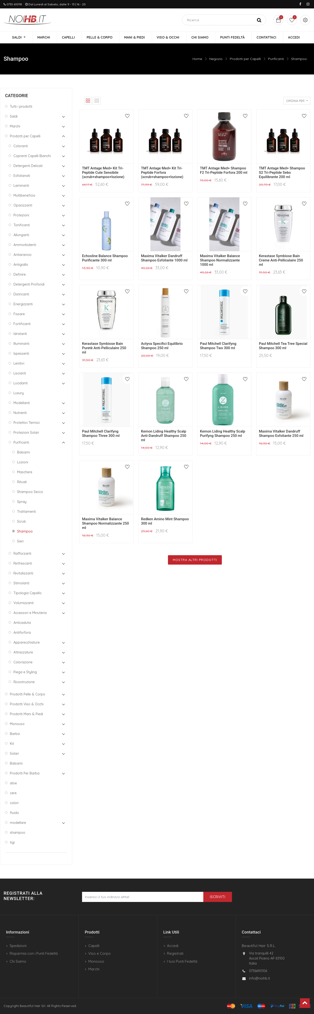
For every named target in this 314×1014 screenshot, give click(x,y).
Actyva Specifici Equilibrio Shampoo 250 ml (162, 346)
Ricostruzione (24, 682)
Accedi (172, 945)
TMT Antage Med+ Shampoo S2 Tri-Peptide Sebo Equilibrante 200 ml (282, 172)
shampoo (17, 833)
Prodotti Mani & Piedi (26, 714)
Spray (21, 502)
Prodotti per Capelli (245, 59)
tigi (12, 843)
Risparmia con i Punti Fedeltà (34, 953)
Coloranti (20, 146)
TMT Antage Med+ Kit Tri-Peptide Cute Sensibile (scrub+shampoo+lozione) (103, 172)
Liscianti (19, 373)
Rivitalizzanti (23, 573)
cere (13, 793)
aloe (13, 783)
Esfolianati (21, 176)
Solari (14, 754)
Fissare (19, 314)
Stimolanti (21, 583)
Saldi (14, 116)
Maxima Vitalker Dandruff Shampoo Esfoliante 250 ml (281, 433)
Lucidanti (20, 383)
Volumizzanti (23, 603)
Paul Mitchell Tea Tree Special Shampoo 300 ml (283, 346)
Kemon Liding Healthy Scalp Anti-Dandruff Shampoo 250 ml (163, 435)
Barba (15, 734)
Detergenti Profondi (29, 284)
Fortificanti (22, 324)
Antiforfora (22, 633)
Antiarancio (22, 255)
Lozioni (22, 462)
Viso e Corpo (99, 953)
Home (197, 59)
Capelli (93, 945)
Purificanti (276, 59)
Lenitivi (18, 363)
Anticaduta (22, 623)
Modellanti (21, 403)
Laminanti (21, 186)
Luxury (18, 393)
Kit (12, 744)
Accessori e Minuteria (30, 613)
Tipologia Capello (27, 593)
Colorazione (22, 662)
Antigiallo (20, 265)
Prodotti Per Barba (24, 773)
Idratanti (20, 334)
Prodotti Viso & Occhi (27, 704)
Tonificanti (21, 225)
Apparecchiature (26, 642)
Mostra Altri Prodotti (195, 560)
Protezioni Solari (26, 433)
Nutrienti (20, 413)
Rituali (22, 482)
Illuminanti (21, 344)
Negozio (216, 59)
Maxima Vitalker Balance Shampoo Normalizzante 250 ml (105, 523)
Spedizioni (18, 945)
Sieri (20, 541)
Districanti (21, 294)
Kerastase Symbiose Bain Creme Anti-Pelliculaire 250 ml (281, 260)
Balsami (23, 452)
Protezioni (21, 215)
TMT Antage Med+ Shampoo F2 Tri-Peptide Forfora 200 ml (223, 170)
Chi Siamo (18, 961)
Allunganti (21, 235)
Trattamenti (26, 512)
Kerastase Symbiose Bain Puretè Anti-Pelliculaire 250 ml (104, 348)
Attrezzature (23, 652)
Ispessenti (21, 354)
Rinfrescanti (22, 563)
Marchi (15, 126)
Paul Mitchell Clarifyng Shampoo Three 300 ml (101, 433)
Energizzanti (23, 304)
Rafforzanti (22, 554)
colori (14, 803)
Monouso (17, 724)
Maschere (24, 472)
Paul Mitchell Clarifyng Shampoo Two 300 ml (218, 346)
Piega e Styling (25, 672)
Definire (19, 275)
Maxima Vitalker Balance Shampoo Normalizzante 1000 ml (220, 260)
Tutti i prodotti (21, 107)
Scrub (21, 522)
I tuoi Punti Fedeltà (182, 961)
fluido (14, 813)
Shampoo (299, 59)
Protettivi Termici (26, 423)
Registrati (175, 953)
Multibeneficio (24, 195)
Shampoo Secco (30, 492)
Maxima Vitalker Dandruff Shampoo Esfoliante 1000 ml (164, 258)
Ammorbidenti (24, 245)
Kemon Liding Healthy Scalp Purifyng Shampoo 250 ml (222, 433)
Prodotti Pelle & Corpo (27, 694)
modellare (18, 823)
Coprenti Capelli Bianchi (32, 156)
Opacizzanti (22, 205)
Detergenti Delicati (28, 166)
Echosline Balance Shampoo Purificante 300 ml (105, 258)
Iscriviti (217, 897)
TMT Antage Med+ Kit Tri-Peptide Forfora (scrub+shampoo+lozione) (162, 172)
